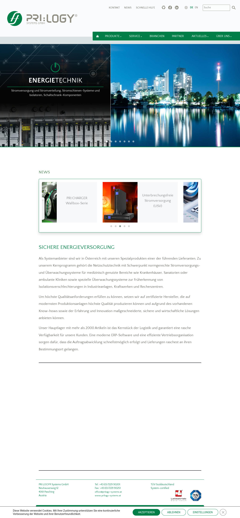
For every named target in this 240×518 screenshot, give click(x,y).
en (196, 7)
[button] (111, 226)
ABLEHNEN (173, 512)
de (191, 7)
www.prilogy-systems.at (108, 495)
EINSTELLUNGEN (203, 512)
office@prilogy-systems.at (108, 492)
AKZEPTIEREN (146, 512)
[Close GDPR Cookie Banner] (223, 512)
